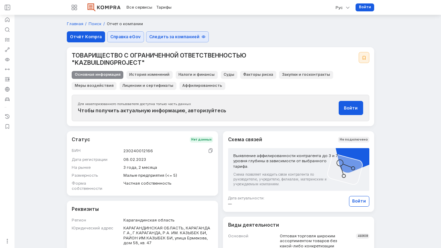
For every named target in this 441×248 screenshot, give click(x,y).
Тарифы (164, 7)
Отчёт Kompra (86, 36)
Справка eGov (125, 36)
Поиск (95, 24)
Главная (75, 24)
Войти (365, 7)
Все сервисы (139, 7)
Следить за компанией (177, 36)
